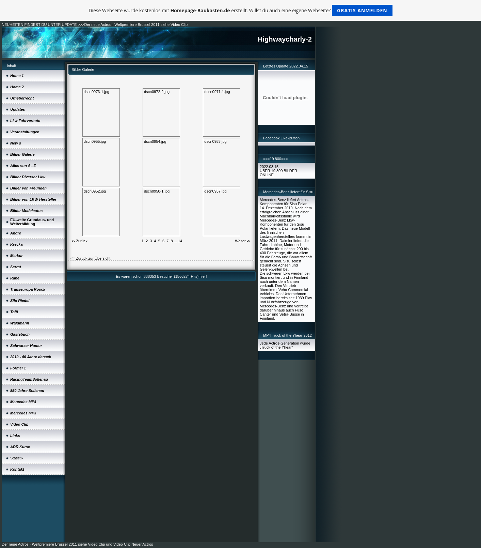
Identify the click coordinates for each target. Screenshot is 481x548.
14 (180, 241)
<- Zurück (79, 241)
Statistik (16, 458)
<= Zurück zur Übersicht (90, 258)
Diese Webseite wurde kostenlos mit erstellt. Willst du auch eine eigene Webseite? (240, 10)
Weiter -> (242, 241)
